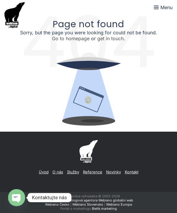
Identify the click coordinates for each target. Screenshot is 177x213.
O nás (57, 172)
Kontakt (131, 172)
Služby (73, 172)
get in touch (110, 38)
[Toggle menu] (163, 7)
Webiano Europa (119, 204)
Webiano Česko (57, 204)
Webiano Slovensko (87, 204)
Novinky (113, 172)
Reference (92, 172)
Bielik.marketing (104, 208)
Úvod (44, 172)
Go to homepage (71, 38)
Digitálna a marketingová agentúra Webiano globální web (88, 200)
